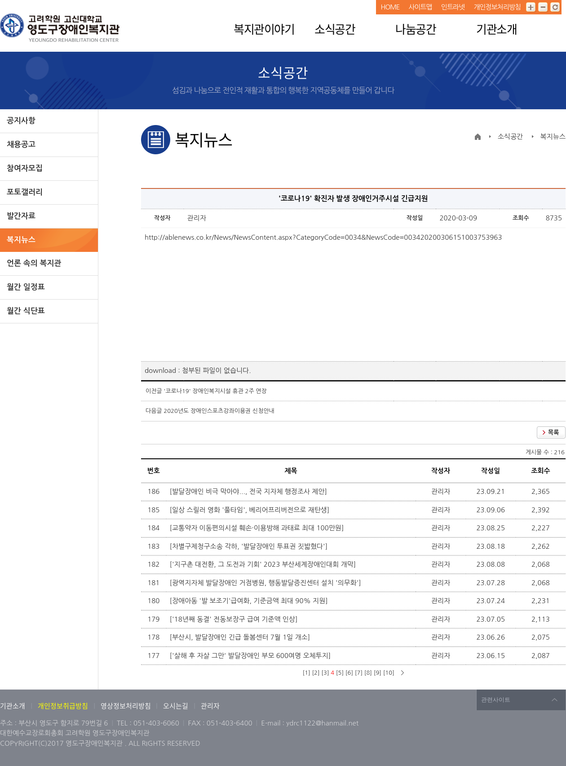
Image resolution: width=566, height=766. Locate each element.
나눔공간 (415, 28)
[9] (377, 673)
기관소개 (496, 28)
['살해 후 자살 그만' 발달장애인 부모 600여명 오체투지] (251, 655)
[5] (340, 673)
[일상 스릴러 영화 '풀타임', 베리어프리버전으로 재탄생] (251, 509)
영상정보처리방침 (126, 706)
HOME (389, 7)
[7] (359, 673)
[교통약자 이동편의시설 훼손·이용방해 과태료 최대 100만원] (258, 527)
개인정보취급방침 (63, 706)
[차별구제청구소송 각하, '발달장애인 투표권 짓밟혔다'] (250, 546)
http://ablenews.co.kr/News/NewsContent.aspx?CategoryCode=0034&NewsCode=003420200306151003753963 (323, 237)
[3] (325, 673)
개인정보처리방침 (497, 7)
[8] (368, 673)
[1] (306, 673)
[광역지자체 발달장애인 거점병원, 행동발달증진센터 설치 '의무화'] (266, 582)
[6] (349, 673)
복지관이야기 (264, 28)
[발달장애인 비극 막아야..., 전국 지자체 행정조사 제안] (249, 491)
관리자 (210, 706)
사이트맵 (420, 7)
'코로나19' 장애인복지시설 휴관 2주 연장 (215, 391)
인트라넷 (452, 7)
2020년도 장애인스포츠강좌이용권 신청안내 (219, 411)
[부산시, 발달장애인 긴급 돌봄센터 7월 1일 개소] (241, 637)
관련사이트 (495, 699)
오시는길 (175, 706)
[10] (388, 673)
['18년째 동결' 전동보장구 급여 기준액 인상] (235, 619)
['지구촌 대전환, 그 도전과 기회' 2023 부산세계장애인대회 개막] (264, 564)
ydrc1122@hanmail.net (322, 723)
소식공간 (334, 28)
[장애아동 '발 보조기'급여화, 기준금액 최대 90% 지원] (250, 600)
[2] (315, 673)
